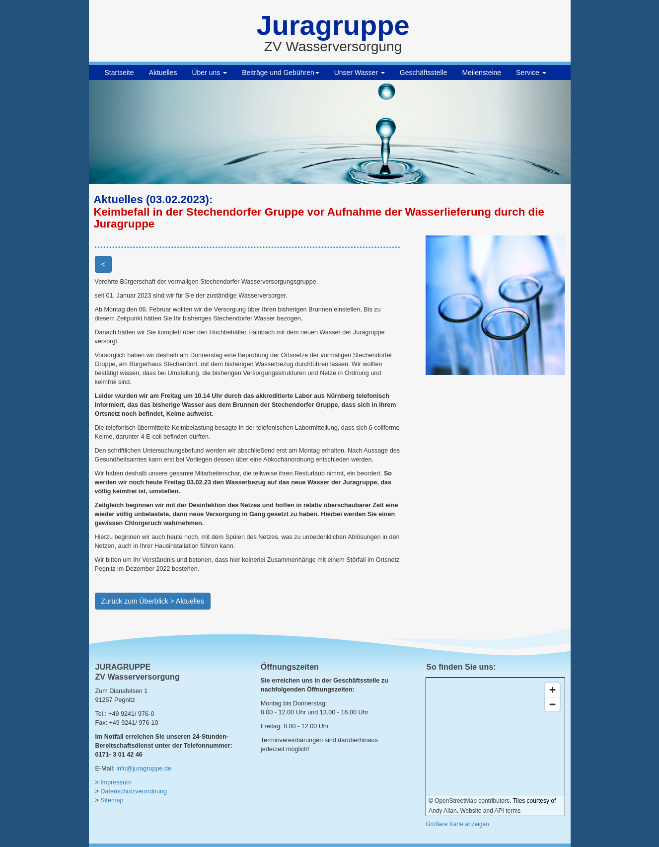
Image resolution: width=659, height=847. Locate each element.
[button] (125, 132)
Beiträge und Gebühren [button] (280, 73)
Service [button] (531, 73)
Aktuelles (163, 73)
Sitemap (111, 800)
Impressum (115, 782)
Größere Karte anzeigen (457, 824)
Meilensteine (482, 73)
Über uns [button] (209, 73)
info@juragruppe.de (143, 768)
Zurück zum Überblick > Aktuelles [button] (152, 601)
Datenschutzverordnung (133, 791)
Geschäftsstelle (423, 73)
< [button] (103, 264)
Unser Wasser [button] (359, 73)
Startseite (119, 73)
